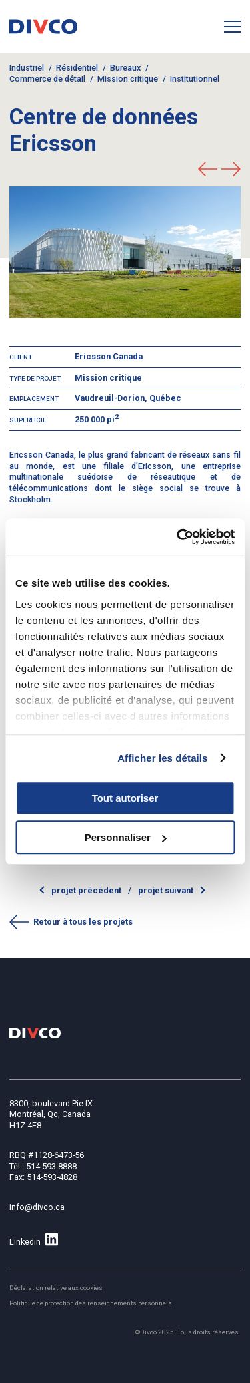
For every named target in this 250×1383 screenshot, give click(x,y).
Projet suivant (165, 890)
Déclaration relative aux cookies (56, 1287)
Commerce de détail (47, 79)
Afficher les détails (162, 758)
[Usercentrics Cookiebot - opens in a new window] (178, 536)
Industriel (26, 68)
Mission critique (127, 79)
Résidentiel (77, 68)
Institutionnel (194, 79)
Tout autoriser (125, 798)
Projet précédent (87, 890)
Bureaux (125, 68)
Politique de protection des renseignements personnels (90, 1302)
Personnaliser (126, 837)
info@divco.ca (37, 1207)
